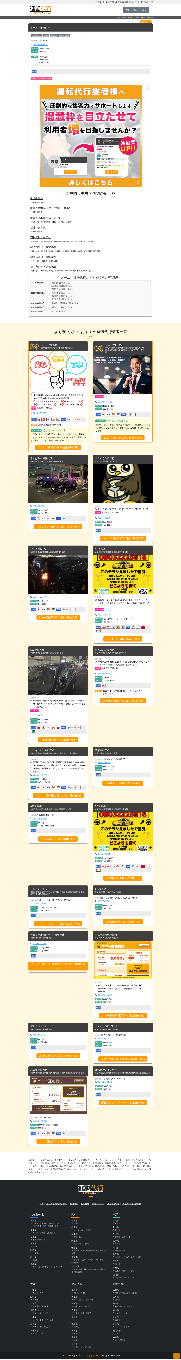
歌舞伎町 (75, 1263)
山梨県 (116, 1248)
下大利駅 (90, 241)
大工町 (76, 1224)
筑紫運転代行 (102, 750)
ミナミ (40, 1314)
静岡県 (116, 1268)
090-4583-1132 (105, 402)
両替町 (124, 1272)
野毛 (75, 1270)
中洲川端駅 (65, 251)
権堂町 (126, 1258)
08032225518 (104, 615)
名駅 (120, 1278)
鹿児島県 (117, 1331)
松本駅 (138, 1258)
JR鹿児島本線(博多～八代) (45, 218)
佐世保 (123, 1307)
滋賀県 (33, 1297)
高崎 (81, 1238)
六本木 (90, 1261)
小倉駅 (133, 1294)
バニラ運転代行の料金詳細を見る (58, 1142)
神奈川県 (75, 1267)
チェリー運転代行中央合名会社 (48, 935)
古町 (117, 1224)
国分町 (35, 1247)
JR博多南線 (36, 198)
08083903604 (104, 763)
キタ (34, 1314)
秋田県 (33, 1251)
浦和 (86, 1244)
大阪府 (33, 1311)
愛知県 (116, 1275)
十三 (46, 1314)
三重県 (33, 1291)
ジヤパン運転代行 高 (107, 1027)
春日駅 (54, 222)
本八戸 (35, 1234)
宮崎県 (116, 1324)
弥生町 (83, 1294)
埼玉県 (74, 1241)
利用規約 (74, 1204)
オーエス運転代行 (40, 27)
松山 (117, 1341)
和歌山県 (34, 1331)
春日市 (46, 35)
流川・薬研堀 (86, 1314)
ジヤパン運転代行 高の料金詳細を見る (123, 1060)
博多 (117, 1294)
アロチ (40, 1334)
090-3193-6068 (105, 1083)
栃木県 (74, 1228)
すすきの (36, 1224)
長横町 (42, 1234)
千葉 (96, 1251)
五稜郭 (50, 1227)
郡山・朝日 (37, 1267)
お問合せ (85, 1204)
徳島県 (74, 1324)
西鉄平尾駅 (58, 241)
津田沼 (102, 1251)
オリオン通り (79, 1231)
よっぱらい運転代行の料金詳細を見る (58, 527)
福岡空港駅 (35, 251)
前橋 (75, 1238)
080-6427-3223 (105, 995)
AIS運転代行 (37, 806)
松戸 (82, 1251)
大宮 (75, 1244)
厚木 (96, 1270)
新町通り (50, 1234)
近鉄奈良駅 (44, 1327)
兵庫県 (33, 1318)
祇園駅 (57, 251)
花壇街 (83, 1261)
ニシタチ (118, 1327)
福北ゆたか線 (38, 227)
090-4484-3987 (105, 1039)
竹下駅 (39, 222)
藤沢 (80, 1273)
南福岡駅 (47, 222)
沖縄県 (116, 1338)
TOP (41, 1204)
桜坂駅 (41, 271)
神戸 (46, 1321)
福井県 (116, 1241)
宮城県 (33, 1244)
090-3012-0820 (40, 1122)
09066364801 (39, 506)
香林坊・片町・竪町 (123, 1238)
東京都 (74, 1258)
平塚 (91, 1270)
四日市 (35, 1294)
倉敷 (81, 1307)
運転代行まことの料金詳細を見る (58, 1056)
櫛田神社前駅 (82, 271)
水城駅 (68, 222)
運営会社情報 (113, 1204)
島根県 (74, 1297)
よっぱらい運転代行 (41, 458)
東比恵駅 (44, 251)
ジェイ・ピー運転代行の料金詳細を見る (58, 796)
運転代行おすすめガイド (125, 17)
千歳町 (131, 1272)
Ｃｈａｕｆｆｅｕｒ (41, 889)
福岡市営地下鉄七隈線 (43, 266)
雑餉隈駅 (66, 241)
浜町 (129, 1307)
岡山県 (74, 1304)
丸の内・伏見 (128, 1278)
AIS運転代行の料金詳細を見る (58, 839)
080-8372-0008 (40, 413)
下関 (75, 1321)
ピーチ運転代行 (39, 549)
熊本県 (116, 1311)
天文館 (117, 1334)
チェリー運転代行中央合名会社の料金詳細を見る (58, 967)
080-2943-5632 (105, 902)
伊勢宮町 (89, 1300)
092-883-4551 (39, 1036)
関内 (81, 1270)
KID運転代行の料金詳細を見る (58, 740)
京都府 (33, 1304)
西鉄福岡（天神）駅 (38, 241)
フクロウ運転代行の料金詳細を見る (122, 538)
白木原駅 (82, 241)
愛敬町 (117, 1300)
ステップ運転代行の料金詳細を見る (58, 447)
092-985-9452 (104, 673)
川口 (81, 1244)
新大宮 (35, 1327)
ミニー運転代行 (114, 344)
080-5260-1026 (40, 819)
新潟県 (116, 1221)
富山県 (116, 1228)
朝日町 (76, 1294)
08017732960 (104, 518)
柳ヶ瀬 (117, 1265)
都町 (117, 1321)
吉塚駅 (33, 212)
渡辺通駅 (64, 271)
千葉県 (74, 1248)
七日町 (35, 1261)
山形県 (33, 1258)
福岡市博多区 (37, 35)
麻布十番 (98, 1261)
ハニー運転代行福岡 (106, 935)
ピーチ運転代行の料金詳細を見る (58, 618)
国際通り (123, 1341)
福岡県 (137, 17)
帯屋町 (76, 1348)
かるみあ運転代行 (105, 650)
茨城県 (74, 1221)
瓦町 (75, 1334)
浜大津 (35, 1300)
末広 (56, 1227)
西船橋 (76, 1251)
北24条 (44, 1224)
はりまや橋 (85, 1348)
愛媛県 (74, 1338)
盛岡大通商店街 (39, 1240)
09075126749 (39, 597)
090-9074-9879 (40, 775)
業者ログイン (98, 1204)
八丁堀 (76, 1314)
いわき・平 (47, 1267)
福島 (55, 1267)
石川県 (116, 1235)
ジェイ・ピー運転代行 (43, 750)
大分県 (116, 1318)
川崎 (86, 1270)
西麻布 (76, 1261)
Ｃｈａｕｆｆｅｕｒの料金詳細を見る (58, 924)
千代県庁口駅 (54, 261)
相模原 (102, 1270)
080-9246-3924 (41, 44)
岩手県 (33, 1237)
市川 (91, 1251)
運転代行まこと (39, 1027)
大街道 (76, 1341)
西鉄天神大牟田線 (40, 237)
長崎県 (116, 1304)
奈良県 (33, 1324)
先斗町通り (45, 1307)
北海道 (33, 1221)
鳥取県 (74, 1291)
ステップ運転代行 (50, 344)
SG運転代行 (102, 549)
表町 (86, 1307)
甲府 (117, 1251)
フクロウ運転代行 (105, 458)
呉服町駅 (44, 261)
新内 (34, 1334)
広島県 (74, 1311)
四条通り (36, 1307)
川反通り (36, 1254)
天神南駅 (72, 271)
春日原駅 (74, 241)
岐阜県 (116, 1262)
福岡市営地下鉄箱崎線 (43, 257)
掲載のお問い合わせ (131, 1204)
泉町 (88, 1231)
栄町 (73, 1254)
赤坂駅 (79, 251)
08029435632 (39, 715)
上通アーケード (121, 1314)
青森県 (33, 1231)
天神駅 (73, 251)
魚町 (51, 1321)
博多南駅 (40, 202)
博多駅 (33, 202)
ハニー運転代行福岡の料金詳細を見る (123, 1016)
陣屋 (60, 1267)
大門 (44, 1227)
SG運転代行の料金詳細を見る (123, 639)
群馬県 (74, 1235)
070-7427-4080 (40, 904)
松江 (75, 1300)
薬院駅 (49, 241)
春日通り (123, 1251)
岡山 (75, 1307)
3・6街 (51, 1224)
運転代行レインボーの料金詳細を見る (123, 1103)
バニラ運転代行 (39, 1070)
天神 (127, 1294)
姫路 (41, 1321)
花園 (57, 1224)
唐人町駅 (96, 251)
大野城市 (54, 35)
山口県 (74, 1318)
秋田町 (76, 1327)
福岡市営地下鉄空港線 (43, 247)
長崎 (117, 1307)
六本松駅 (34, 271)
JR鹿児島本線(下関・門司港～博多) (50, 208)
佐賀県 (116, 1297)
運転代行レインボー (106, 1070)
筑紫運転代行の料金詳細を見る (123, 784)
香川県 (74, 1331)
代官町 (81, 1300)
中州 (122, 1294)
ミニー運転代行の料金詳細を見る (123, 438)
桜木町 (117, 1231)
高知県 (74, 1345)
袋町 (132, 1258)
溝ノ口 (74, 1273)
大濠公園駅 (87, 251)
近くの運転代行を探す (56, 1204)
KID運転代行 (37, 650)
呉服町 (117, 1272)
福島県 (33, 1264)
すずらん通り (35, 1227)
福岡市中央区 (64, 35)
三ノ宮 (35, 1321)
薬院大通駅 (49, 271)
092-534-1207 (39, 944)
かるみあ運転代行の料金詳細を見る (122, 701)
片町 (117, 1244)
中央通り (118, 1258)
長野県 (116, 1255)
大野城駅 (61, 222)
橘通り (126, 1327)
